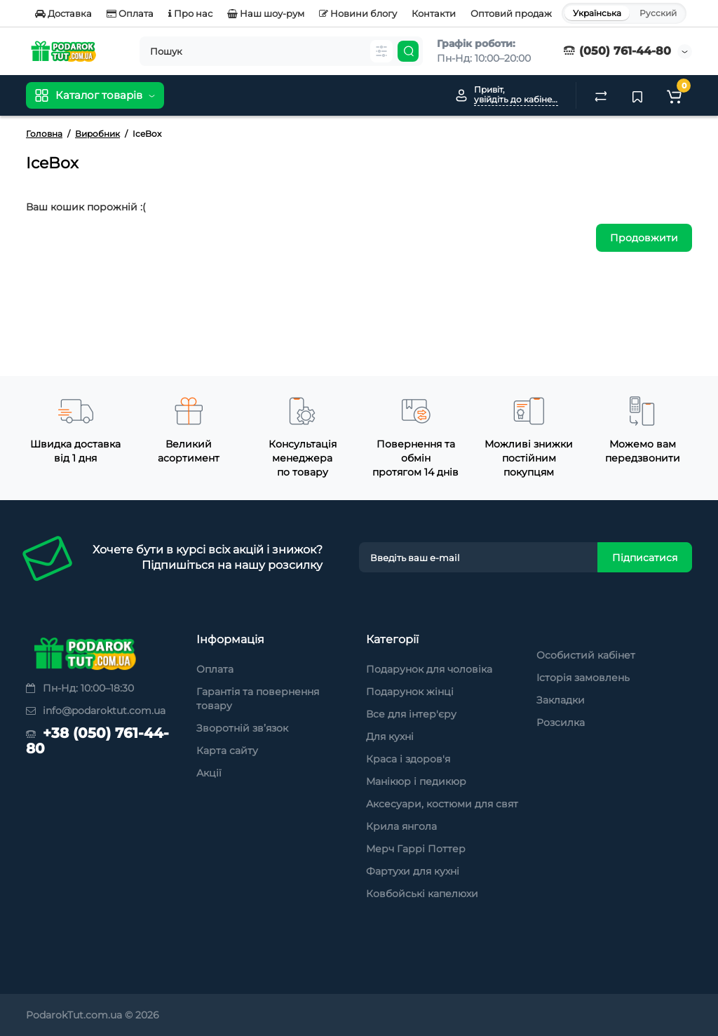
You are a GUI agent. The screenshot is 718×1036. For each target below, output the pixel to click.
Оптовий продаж (511, 13)
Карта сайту (227, 750)
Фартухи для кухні (412, 871)
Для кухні (390, 736)
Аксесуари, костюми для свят (442, 804)
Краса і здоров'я (408, 759)
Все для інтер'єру (411, 714)
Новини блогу (358, 13)
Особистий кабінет (585, 655)
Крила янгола (401, 826)
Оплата (130, 13)
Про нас (190, 13)
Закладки (560, 700)
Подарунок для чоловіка (429, 669)
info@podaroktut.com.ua (95, 710)
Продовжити (644, 237)
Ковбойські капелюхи (422, 893)
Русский (658, 13)
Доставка (63, 13)
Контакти (434, 13)
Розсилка (560, 722)
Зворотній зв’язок (242, 728)
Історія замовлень (583, 677)
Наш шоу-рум (265, 13)
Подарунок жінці (410, 691)
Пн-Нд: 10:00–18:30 (80, 688)
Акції (209, 773)
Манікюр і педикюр (416, 781)
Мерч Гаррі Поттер (416, 848)
